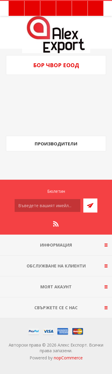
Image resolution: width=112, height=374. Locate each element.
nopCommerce (68, 358)
